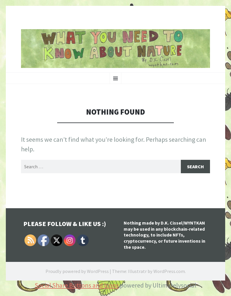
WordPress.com (169, 271)
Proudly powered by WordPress (77, 271)
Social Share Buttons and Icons (77, 285)
